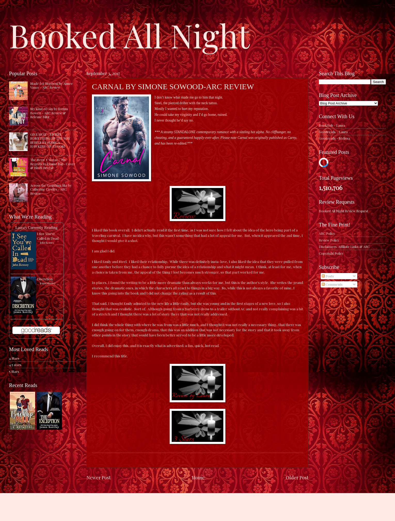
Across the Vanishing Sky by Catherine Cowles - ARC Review (51, 189)
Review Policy (329, 240)
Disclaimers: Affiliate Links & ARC (344, 246)
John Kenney (47, 242)
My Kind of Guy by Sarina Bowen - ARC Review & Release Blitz (49, 113)
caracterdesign (194, 511)
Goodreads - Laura (333, 132)
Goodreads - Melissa (334, 138)
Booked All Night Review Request (343, 211)
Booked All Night (129, 34)
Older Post (297, 477)
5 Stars (14, 371)
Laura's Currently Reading (36, 227)
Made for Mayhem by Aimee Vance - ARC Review (51, 85)
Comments (332, 284)
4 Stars (14, 358)
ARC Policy (327, 233)
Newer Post (98, 477)
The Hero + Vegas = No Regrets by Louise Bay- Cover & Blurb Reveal (52, 163)
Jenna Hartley (48, 283)
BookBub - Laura (332, 125)
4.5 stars (15, 365)
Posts (328, 276)
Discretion (45, 279)
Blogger (232, 511)
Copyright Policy (331, 253)
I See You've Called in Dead (48, 235)
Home (198, 477)
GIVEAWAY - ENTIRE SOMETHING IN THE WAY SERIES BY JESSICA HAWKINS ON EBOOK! (50, 140)
